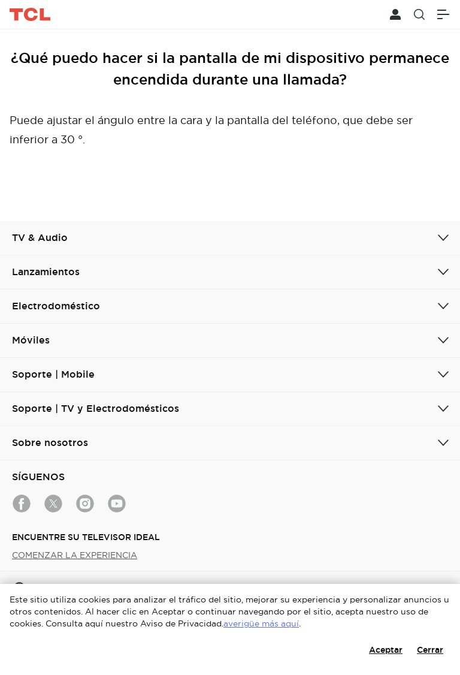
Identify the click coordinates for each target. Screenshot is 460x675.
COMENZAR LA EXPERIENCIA (74, 555)
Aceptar (385, 649)
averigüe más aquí (261, 623)
